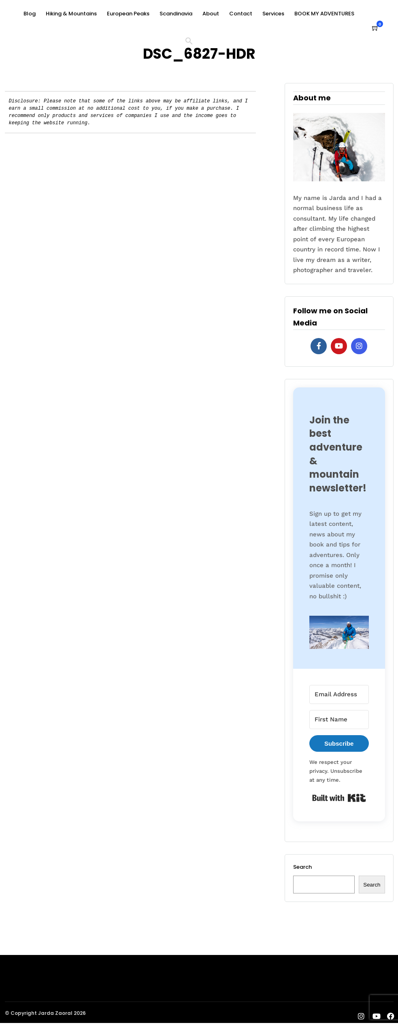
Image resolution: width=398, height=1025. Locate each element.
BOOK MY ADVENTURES (324, 13)
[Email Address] (339, 694)
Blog (29, 13)
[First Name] (339, 719)
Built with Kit (339, 798)
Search (302, 867)
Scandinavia (176, 13)
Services (273, 13)
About (210, 13)
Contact (240, 13)
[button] (192, 42)
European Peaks (128, 13)
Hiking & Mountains (71, 13)
